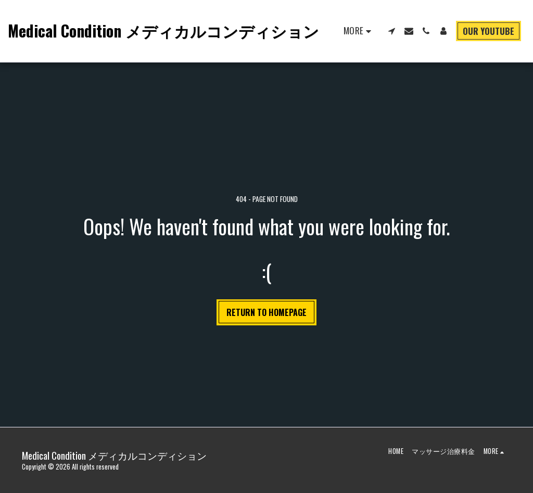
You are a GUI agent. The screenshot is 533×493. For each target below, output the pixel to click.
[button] (392, 31)
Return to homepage (266, 312)
